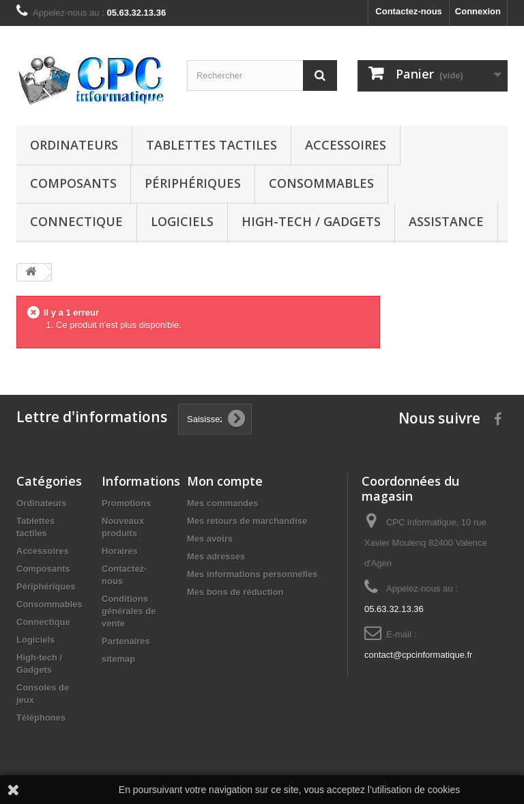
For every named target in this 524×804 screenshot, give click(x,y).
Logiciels (182, 221)
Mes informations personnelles (252, 574)
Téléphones (41, 717)
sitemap (118, 659)
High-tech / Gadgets (311, 221)
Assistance (446, 221)
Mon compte (225, 481)
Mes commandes (223, 503)
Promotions (126, 503)
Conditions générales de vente (129, 611)
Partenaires (126, 641)
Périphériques (193, 183)
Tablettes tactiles (211, 145)
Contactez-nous (408, 11)
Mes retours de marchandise (247, 521)
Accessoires (345, 145)
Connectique (76, 221)
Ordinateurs (74, 145)
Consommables (321, 183)
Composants (73, 183)
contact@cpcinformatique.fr (418, 655)
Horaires (120, 551)
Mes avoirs (210, 538)
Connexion (478, 11)
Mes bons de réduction (235, 592)
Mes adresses (216, 556)
